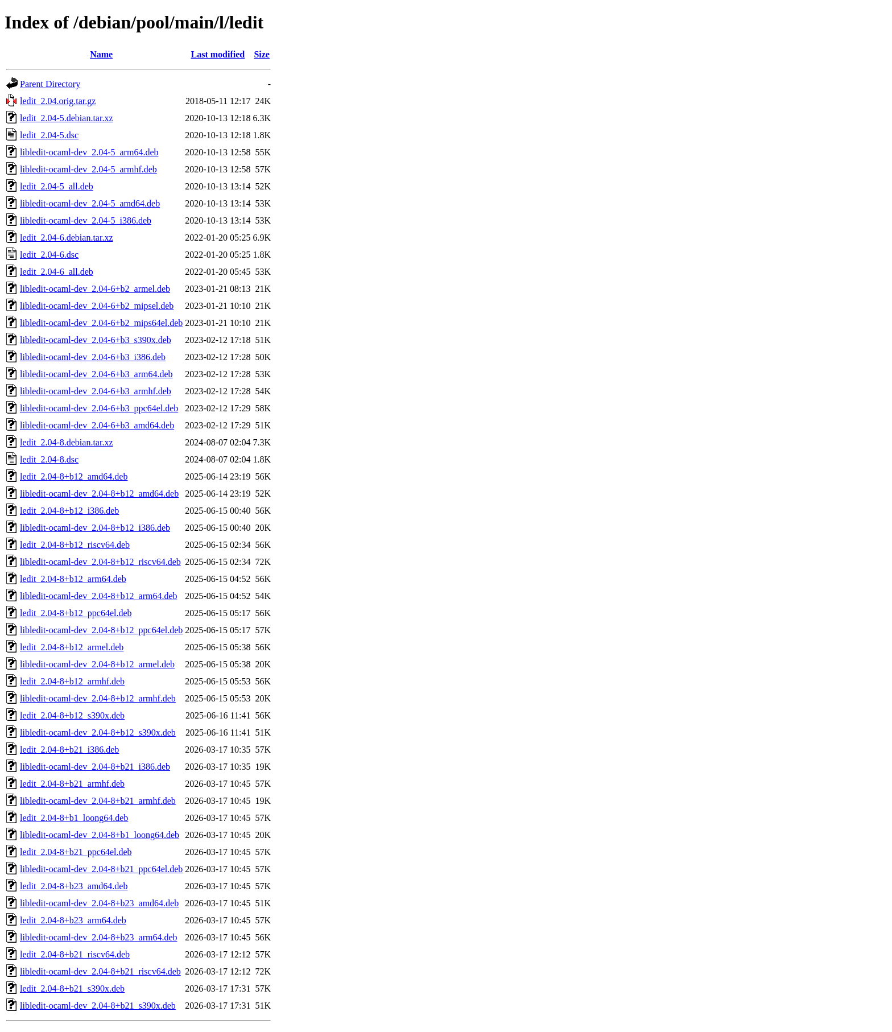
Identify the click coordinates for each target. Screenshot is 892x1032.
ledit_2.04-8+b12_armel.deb (71, 647)
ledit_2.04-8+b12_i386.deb (69, 510)
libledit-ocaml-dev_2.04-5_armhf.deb (88, 169)
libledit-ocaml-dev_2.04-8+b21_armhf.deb (98, 801)
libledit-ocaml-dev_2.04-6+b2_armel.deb (95, 289)
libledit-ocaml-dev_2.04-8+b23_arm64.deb (98, 937)
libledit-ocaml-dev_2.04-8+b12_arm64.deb (98, 596)
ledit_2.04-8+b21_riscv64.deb (75, 954)
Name (101, 54)
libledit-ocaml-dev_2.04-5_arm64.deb (89, 152)
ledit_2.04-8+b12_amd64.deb (73, 476)
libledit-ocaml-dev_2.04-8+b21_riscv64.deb (100, 971)
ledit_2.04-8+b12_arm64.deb (73, 579)
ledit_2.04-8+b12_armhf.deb (72, 681)
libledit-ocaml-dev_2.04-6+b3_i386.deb (93, 357)
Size (262, 54)
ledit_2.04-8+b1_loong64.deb (74, 818)
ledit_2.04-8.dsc (49, 459)
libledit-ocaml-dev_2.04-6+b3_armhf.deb (95, 391)
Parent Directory (50, 84)
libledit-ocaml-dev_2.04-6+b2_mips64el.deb (101, 323)
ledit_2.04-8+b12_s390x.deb (72, 715)
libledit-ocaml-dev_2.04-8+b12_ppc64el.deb (101, 630)
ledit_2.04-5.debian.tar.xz (66, 118)
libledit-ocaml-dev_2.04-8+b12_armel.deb (97, 664)
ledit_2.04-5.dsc (49, 135)
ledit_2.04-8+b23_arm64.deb (73, 920)
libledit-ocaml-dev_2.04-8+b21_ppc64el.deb (101, 869)
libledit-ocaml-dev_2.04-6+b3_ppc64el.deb (99, 408)
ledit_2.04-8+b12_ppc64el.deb (76, 613)
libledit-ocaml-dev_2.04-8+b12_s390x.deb (98, 732)
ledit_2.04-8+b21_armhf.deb (72, 784)
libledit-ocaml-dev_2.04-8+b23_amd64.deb (99, 903)
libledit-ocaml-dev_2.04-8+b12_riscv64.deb (100, 562)
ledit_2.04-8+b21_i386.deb (69, 749)
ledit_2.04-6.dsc (49, 254)
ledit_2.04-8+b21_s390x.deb (72, 988)
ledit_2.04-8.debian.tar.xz (66, 442)
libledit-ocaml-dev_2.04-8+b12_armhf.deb (98, 698)
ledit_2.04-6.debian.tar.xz (66, 237)
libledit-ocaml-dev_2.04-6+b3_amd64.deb (97, 425)
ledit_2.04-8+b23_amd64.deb (73, 886)
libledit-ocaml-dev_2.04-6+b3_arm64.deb (96, 374)
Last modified (218, 54)
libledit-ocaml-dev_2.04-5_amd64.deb (90, 203)
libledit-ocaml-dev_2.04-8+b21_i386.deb (95, 766)
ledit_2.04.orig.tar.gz (58, 101)
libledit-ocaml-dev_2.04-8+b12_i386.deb (95, 527)
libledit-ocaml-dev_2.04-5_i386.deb (85, 220)
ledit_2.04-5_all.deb (56, 186)
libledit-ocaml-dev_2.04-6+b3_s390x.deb (95, 340)
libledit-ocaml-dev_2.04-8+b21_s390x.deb (98, 1005)
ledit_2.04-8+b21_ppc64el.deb (76, 852)
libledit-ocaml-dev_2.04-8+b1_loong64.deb (99, 835)
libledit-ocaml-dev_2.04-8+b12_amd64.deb (99, 493)
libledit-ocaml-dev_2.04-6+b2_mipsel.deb (97, 306)
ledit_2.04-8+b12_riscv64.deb (75, 545)
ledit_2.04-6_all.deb (56, 271)
